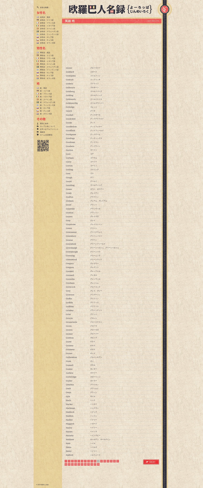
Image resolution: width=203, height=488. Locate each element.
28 (98, 464)
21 (75, 464)
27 (95, 464)
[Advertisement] (112, 45)
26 (92, 464)
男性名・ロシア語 (46, 73)
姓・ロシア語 (45, 108)
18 (66, 464)
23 (82, 464)
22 (79, 464)
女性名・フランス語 (47, 23)
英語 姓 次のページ (151, 462)
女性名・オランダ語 (47, 43)
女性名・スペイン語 (47, 29)
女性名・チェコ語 (46, 40)
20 (72, 464)
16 (114, 461)
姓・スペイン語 (46, 99)
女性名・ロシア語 (46, 37)
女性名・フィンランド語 (49, 34)
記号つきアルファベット (49, 129)
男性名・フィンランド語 (49, 70)
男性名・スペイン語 (47, 64)
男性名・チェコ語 (46, 75)
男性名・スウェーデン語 (49, 67)
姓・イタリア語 (46, 97)
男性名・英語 (45, 53)
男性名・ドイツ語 (46, 55)
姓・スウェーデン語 (47, 102)
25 (88, 464)
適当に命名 (44, 123)
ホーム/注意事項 (46, 135)
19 (69, 464)
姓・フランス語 (46, 94)
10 (95, 461)
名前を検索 (44, 7)
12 (101, 461)
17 (117, 461)
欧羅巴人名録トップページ (113, 9)
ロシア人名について (47, 126)
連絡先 (42, 132)
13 (105, 461)
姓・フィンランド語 (47, 105)
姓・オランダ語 (46, 114)
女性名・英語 (45, 17)
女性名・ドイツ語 (46, 20)
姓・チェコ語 (45, 111)
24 (85, 464)
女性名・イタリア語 (47, 26)
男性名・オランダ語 (47, 78)
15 (111, 461)
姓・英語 (43, 88)
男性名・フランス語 (47, 58)
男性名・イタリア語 (47, 61)
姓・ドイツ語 (45, 91)
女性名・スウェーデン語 (49, 31)
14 (108, 461)
